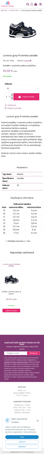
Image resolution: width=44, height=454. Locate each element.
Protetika (27, 61)
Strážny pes (10, 105)
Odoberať (33, 353)
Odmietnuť (22, 447)
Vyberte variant (11, 310)
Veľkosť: (8, 84)
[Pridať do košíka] (26, 96)
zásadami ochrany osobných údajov (16, 362)
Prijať (22, 437)
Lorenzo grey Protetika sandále (11, 265)
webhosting (14, 452)
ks (9, 97)
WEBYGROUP (29, 452)
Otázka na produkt (13, 108)
